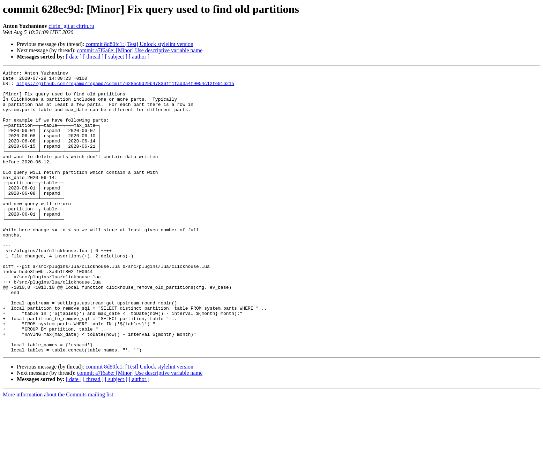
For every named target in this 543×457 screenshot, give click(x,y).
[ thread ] (93, 57)
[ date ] (74, 57)
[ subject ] (116, 57)
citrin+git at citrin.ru (71, 26)
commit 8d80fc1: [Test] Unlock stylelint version (139, 44)
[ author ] (139, 57)
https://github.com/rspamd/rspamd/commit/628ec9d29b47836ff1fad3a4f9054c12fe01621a (125, 86)
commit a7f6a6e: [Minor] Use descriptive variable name (139, 50)
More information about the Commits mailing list (58, 451)
